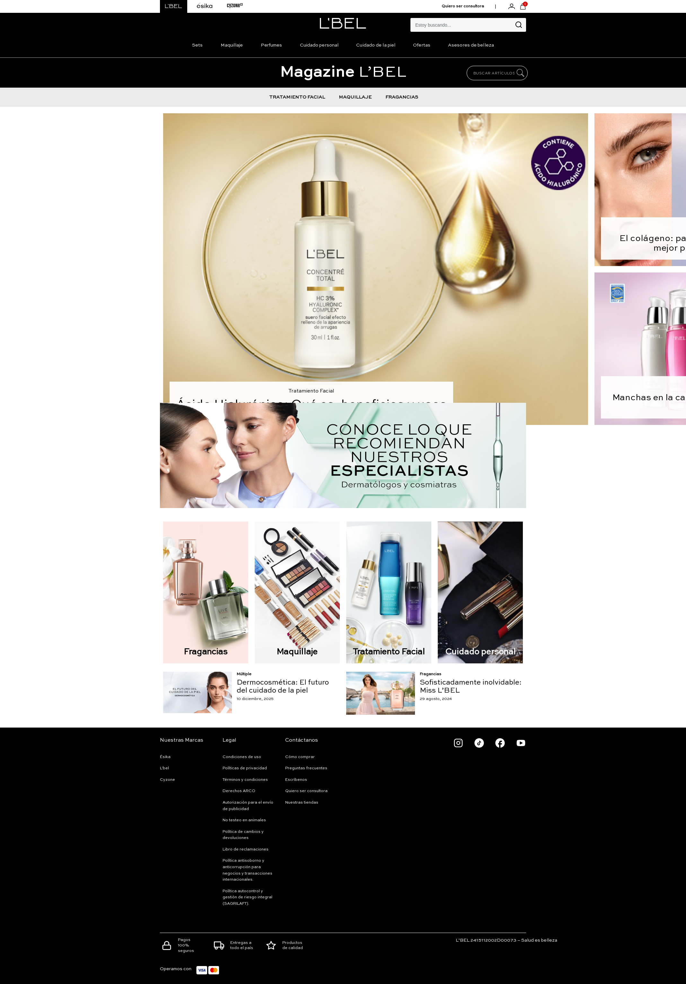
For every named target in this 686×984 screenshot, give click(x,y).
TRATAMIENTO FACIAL (297, 97)
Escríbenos (296, 780)
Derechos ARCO (239, 791)
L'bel (164, 768)
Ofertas (421, 45)
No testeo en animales (244, 820)
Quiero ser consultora (463, 6)
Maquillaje (232, 45)
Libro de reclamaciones (245, 849)
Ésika (165, 757)
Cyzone (167, 780)
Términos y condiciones (245, 780)
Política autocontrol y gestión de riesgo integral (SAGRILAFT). (247, 897)
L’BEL (343, 72)
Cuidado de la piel (375, 45)
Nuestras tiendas (301, 803)
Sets (197, 45)
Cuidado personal (319, 45)
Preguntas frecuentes (306, 768)
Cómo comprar (300, 757)
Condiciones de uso (242, 757)
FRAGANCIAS (401, 97)
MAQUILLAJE (355, 97)
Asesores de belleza (471, 45)
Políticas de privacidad (245, 768)
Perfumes (271, 45)
